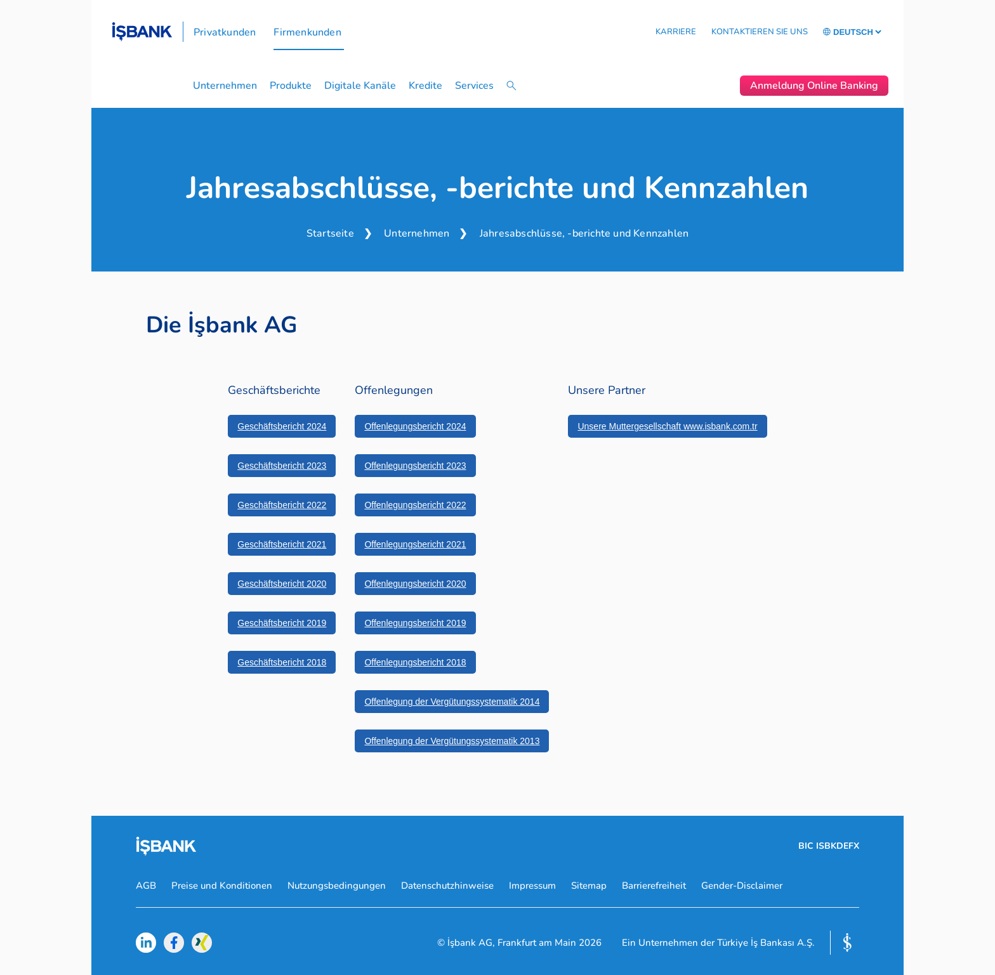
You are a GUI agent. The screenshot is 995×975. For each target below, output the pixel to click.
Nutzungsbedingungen (336, 885)
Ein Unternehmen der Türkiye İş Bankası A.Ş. (718, 943)
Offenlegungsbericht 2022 (415, 505)
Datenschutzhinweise (447, 885)
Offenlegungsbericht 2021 (415, 544)
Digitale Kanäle (360, 86)
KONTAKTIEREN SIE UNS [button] (759, 31)
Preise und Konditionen (221, 885)
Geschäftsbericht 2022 (281, 505)
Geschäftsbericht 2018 (281, 662)
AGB (146, 885)
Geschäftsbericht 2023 (281, 466)
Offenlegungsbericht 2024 (415, 426)
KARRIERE (676, 31)
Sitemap (589, 885)
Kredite (425, 86)
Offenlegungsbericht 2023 (415, 466)
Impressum (532, 885)
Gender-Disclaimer (741, 885)
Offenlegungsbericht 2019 (415, 623)
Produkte (291, 86)
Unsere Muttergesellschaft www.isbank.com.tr (667, 426)
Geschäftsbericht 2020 (281, 584)
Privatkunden (225, 32)
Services (474, 86)
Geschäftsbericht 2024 (281, 426)
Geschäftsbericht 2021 (281, 544)
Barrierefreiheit (654, 885)
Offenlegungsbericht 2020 (415, 584)
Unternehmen (225, 86)
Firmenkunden (307, 32)
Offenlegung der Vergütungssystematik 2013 (451, 741)
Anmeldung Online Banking (814, 86)
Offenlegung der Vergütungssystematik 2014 (451, 702)
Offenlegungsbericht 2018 (415, 662)
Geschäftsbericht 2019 (281, 623)
